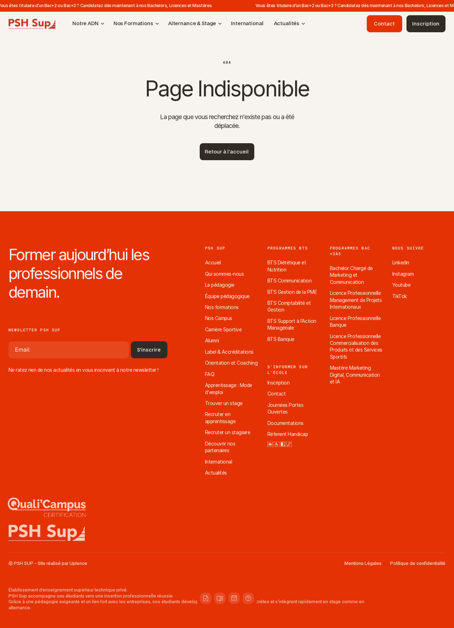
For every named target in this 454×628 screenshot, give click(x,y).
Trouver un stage (224, 403)
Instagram (403, 274)
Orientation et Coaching (231, 363)
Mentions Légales (363, 564)
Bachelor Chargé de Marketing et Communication (352, 275)
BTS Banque (280, 339)
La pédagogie (219, 285)
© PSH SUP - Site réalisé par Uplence (48, 564)
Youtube (401, 285)
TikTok (399, 296)
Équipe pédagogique (227, 296)
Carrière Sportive (223, 329)
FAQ (209, 374)
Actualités (216, 473)
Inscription (278, 383)
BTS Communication (289, 281)
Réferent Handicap (287, 434)
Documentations (285, 423)
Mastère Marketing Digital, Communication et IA (355, 375)
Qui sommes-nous (224, 274)
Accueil (213, 262)
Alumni (212, 340)
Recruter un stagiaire (227, 432)
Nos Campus (218, 318)
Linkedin (400, 262)
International (218, 462)
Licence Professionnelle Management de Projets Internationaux (356, 300)
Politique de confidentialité (417, 564)
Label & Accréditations (229, 352)
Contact (276, 394)
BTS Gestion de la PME (292, 292)
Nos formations (222, 307)
